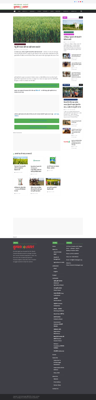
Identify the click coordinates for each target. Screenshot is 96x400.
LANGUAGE (32, 11)
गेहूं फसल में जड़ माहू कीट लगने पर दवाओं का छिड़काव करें (20, 168)
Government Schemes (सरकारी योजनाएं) (58, 324)
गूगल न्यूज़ (56, 114)
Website (56, 379)
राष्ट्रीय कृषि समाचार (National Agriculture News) (59, 283)
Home (19, 11)
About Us (24, 11)
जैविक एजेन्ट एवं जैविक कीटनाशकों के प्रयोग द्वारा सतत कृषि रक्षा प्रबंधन (36, 189)
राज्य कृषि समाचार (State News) (68, 32)
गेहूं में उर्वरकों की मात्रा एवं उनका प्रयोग (38, 120)
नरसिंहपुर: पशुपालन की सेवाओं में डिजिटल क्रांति (72, 38)
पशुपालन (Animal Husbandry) (69, 34)
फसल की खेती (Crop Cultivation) (20, 44)
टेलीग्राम (16, 116)
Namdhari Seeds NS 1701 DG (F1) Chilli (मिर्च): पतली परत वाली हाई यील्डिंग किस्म (36, 169)
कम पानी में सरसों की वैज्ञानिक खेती (52, 188)
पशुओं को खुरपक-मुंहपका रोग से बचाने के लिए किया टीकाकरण (76, 55)
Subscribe (58, 11)
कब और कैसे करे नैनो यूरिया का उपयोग (38, 127)
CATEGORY (45, 11)
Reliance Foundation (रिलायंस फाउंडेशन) (59, 346)
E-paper (39, 11)
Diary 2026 (57, 373)
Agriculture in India (59, 262)
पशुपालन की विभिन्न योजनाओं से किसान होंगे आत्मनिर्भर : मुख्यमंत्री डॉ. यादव (76, 64)
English (56, 272)
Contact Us (73, 11)
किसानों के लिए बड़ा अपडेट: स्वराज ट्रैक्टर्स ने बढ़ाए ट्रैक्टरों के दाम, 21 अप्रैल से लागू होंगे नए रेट (73, 104)
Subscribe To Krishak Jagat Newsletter (57, 363)
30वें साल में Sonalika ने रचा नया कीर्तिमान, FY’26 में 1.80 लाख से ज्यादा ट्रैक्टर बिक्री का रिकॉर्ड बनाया (76, 131)
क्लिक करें (38, 90)
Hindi (55, 268)
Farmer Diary (57, 385)
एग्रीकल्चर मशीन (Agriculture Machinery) (70, 99)
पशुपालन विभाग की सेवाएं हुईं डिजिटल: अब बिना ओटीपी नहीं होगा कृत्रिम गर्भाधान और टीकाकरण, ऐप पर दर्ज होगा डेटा (76, 75)
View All (81, 17)
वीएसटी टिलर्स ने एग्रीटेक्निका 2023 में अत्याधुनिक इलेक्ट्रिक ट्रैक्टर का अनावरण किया (38, 85)
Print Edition (57, 382)
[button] (27, 11)
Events (52, 11)
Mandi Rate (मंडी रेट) (59, 314)
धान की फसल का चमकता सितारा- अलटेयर (53, 167)
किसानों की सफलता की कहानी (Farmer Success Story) (59, 339)
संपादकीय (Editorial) (59, 351)
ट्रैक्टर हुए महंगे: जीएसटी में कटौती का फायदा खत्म (76, 121)
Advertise (65, 11)
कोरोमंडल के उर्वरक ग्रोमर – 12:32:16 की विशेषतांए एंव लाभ (20, 189)
